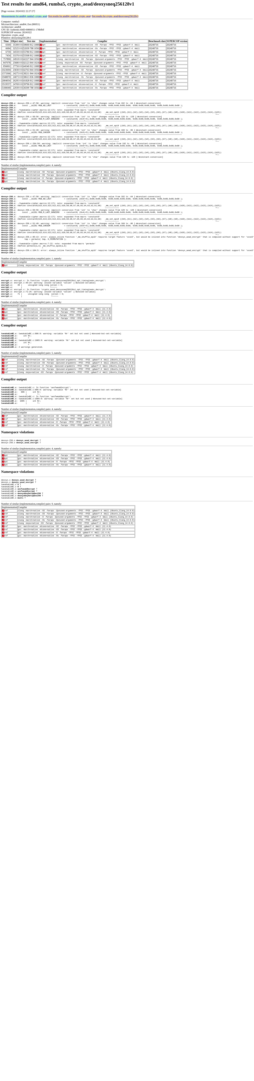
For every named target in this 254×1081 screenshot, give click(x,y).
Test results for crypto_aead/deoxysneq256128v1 (115, 16)
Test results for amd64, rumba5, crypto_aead (69, 16)
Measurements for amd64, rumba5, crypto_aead (24, 16)
